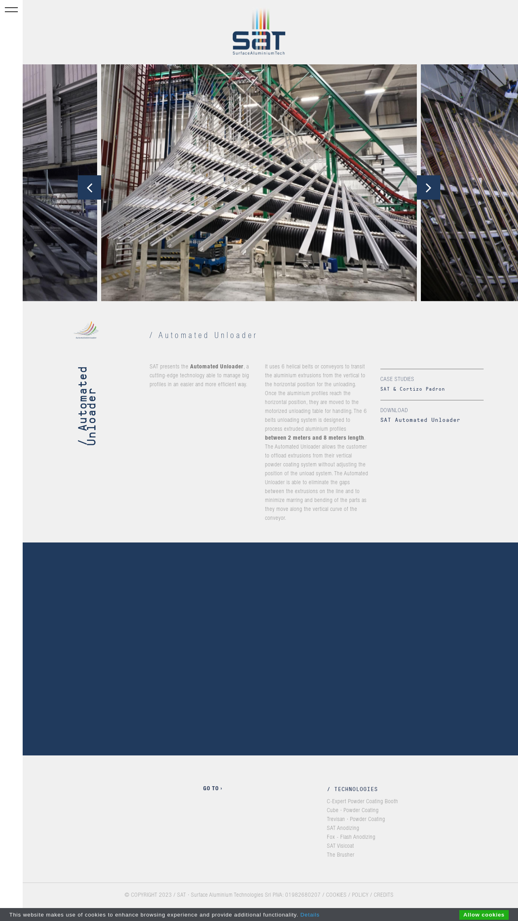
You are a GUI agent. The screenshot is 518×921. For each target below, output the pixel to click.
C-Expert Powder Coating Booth (362, 802)
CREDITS (384, 895)
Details (310, 915)
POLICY (360, 895)
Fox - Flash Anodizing (351, 837)
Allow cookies (484, 915)
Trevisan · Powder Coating (356, 820)
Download (394, 411)
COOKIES (336, 895)
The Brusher (341, 855)
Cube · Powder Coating (353, 811)
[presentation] (89, 187)
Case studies (397, 380)
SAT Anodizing (343, 829)
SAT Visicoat (340, 846)
